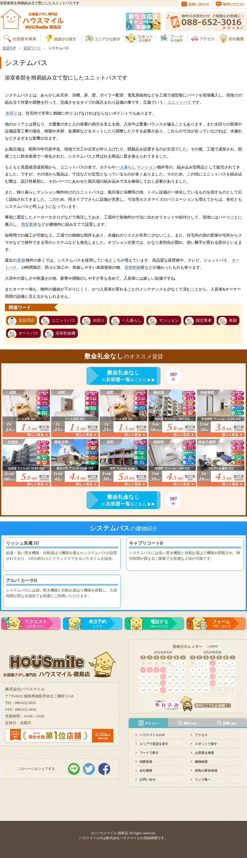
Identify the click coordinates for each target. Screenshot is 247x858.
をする (97, 623)
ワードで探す (149, 753)
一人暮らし (126, 167)
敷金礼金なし (123, 372)
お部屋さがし (36, 623)
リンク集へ (203, 779)
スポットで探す (206, 744)
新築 (21, 260)
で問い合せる (221, 623)
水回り (11, 113)
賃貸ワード (32, 48)
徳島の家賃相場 (206, 770)
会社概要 (146, 770)
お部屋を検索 (204, 753)
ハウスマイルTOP (152, 735)
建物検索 (201, 761)
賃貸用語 (26, 320)
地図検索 (146, 761)
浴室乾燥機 (134, 267)
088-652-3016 (159, 623)
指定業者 (29, 224)
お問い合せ (148, 779)
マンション (147, 167)
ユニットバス (179, 102)
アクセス (201, 735)
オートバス (28, 333)
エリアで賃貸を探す (154, 744)
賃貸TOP (9, 48)
